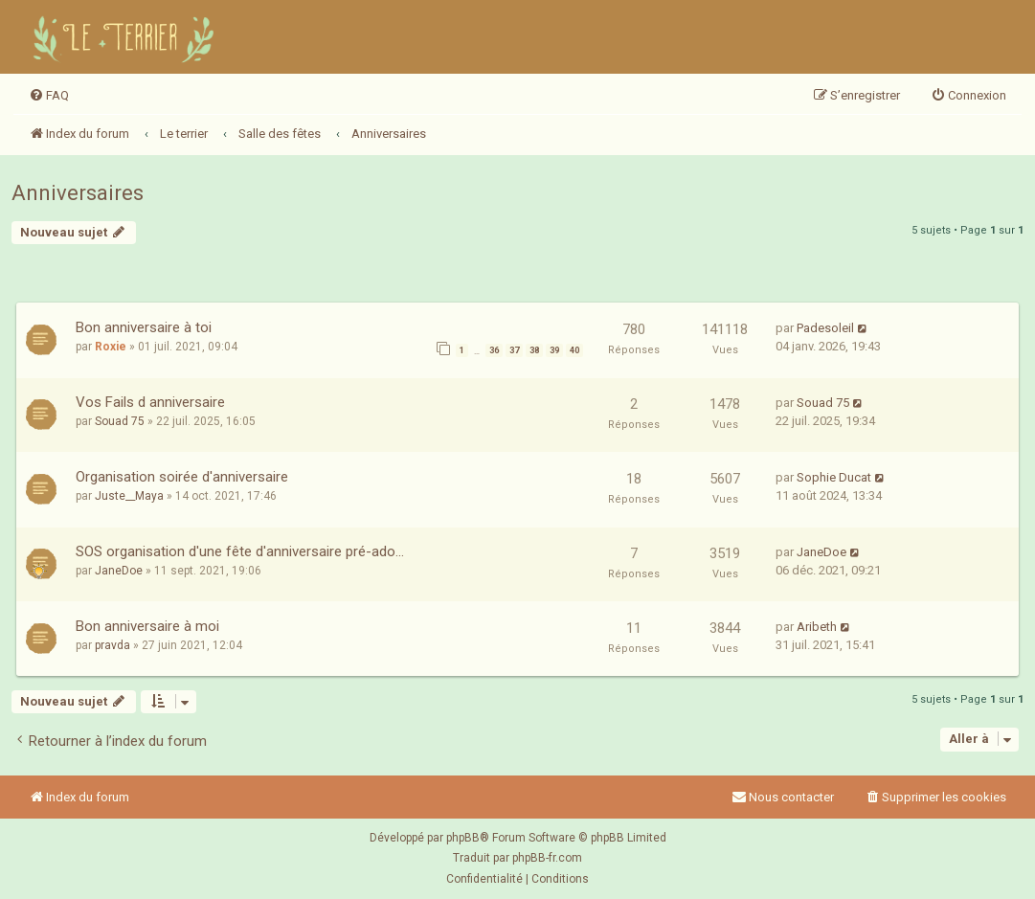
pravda (112, 645)
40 (574, 350)
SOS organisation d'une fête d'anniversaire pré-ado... (240, 551)
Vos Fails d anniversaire (150, 402)
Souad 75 (120, 421)
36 (494, 350)
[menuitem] (48, 96)
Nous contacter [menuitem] (782, 797)
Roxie (110, 346)
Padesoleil (825, 328)
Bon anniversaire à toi (144, 327)
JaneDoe (119, 570)
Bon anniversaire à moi (147, 626)
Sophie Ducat (834, 477)
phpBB (463, 837)
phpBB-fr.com (547, 858)
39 (554, 350)
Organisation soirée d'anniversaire (182, 476)
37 (514, 350)
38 (534, 350)
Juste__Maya (129, 496)
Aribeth (817, 626)
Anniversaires (77, 193)
